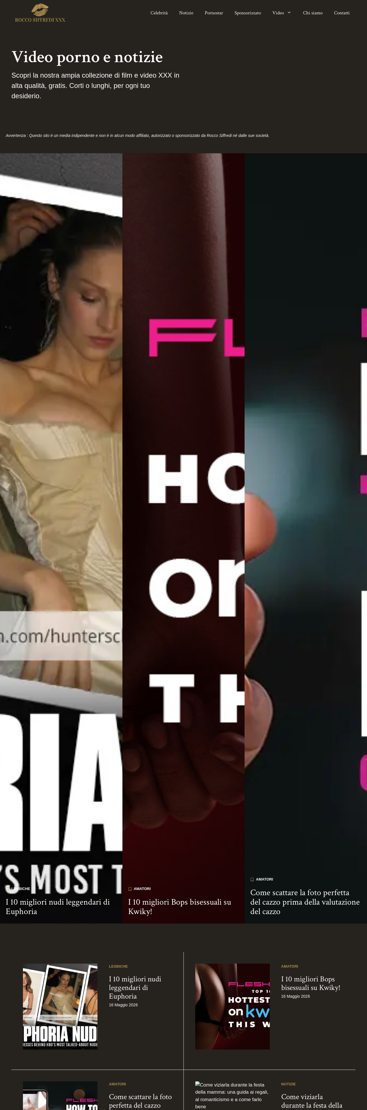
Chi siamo (313, 13)
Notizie (186, 13)
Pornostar (214, 13)
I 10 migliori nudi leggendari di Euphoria (58, 1024)
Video (284, 12)
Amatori (142, 1007)
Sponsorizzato (248, 13)
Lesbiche (20, 1007)
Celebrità (159, 13)
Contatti (342, 13)
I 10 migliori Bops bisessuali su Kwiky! (179, 1024)
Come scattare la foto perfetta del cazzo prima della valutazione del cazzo (305, 1020)
